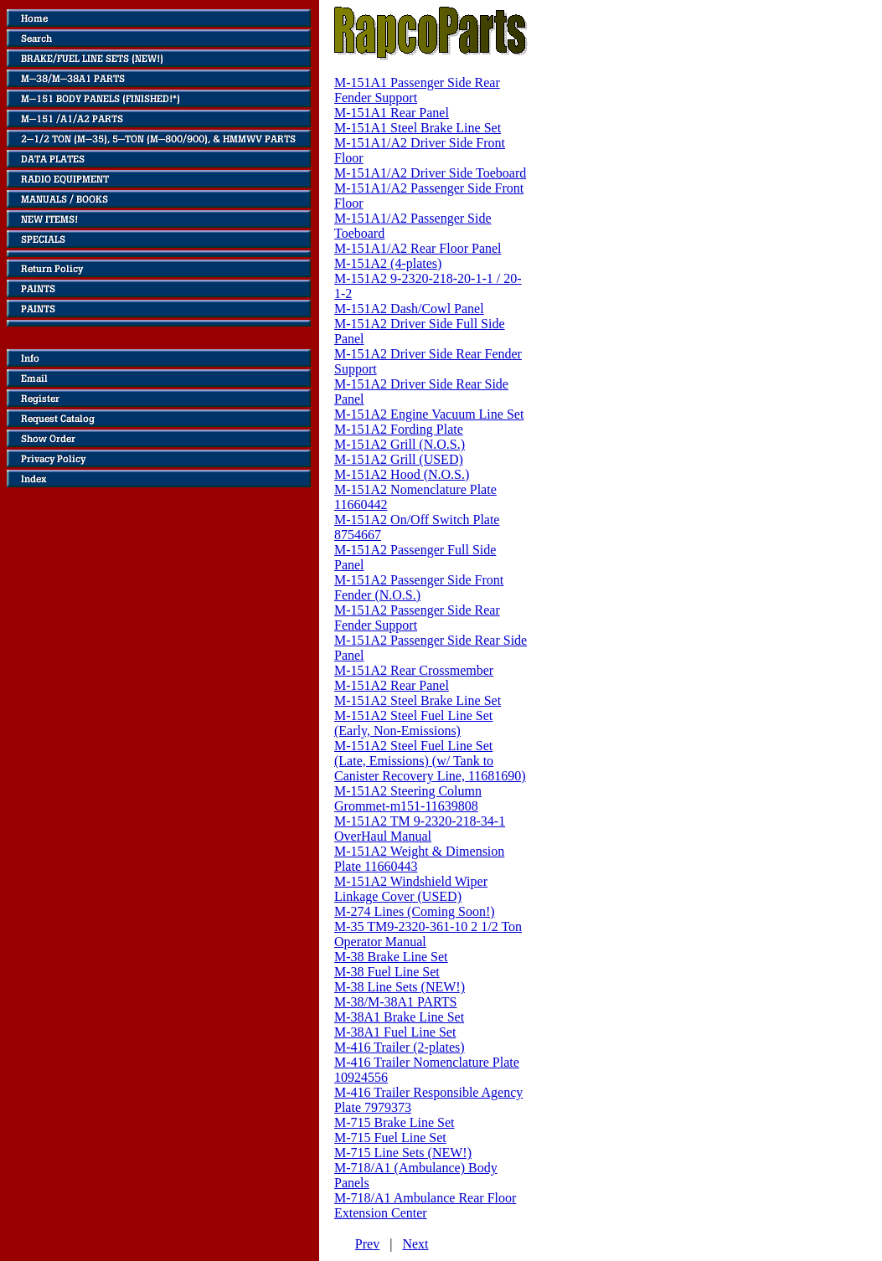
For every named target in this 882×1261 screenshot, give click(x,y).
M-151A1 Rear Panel (391, 113)
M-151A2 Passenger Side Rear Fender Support (417, 617)
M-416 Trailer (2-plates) (399, 1047)
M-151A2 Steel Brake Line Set (417, 700)
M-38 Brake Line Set (391, 957)
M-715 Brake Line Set (394, 1122)
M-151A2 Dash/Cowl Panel (409, 308)
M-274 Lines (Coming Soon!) (414, 911)
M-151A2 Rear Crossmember (413, 670)
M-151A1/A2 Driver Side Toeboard (430, 173)
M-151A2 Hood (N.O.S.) (401, 474)
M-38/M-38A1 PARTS (395, 1002)
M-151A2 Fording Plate (398, 429)
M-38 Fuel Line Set (387, 972)
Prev (367, 1244)
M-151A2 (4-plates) (387, 263)
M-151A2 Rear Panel (391, 685)
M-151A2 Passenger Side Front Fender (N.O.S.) (418, 587)
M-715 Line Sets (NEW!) (403, 1152)
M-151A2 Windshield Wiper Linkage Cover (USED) (410, 888)
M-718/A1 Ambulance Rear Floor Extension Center (425, 1205)
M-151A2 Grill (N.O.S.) (399, 444)
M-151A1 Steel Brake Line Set (417, 128)
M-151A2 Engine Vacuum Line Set (429, 414)
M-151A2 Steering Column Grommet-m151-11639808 (408, 798)
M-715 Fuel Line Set (390, 1137)
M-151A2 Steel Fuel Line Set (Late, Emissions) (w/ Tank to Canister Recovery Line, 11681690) (430, 761)
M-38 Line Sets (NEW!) (399, 987)
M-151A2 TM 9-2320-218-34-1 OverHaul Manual (419, 828)
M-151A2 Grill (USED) (398, 459)
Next (415, 1244)
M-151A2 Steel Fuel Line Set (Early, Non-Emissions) (413, 723)
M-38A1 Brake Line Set (399, 1017)
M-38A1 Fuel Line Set (395, 1032)
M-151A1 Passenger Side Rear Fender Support (417, 90)
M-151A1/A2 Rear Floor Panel (418, 248)
